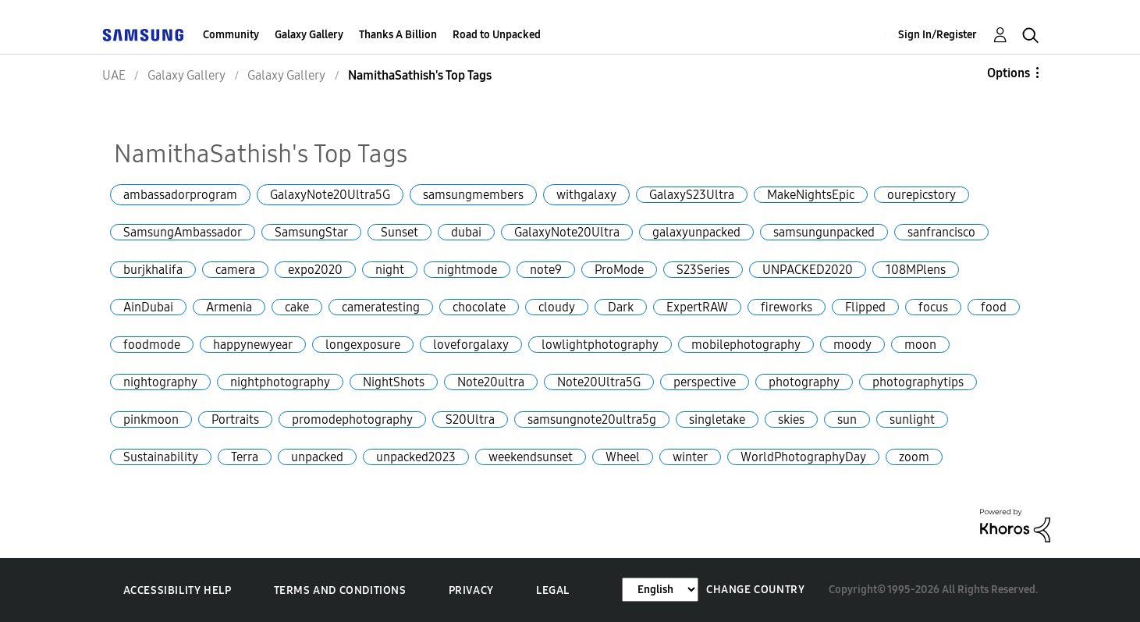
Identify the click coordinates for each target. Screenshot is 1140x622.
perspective (704, 382)
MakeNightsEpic (810, 194)
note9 (546, 269)
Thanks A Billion (398, 34)
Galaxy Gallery (309, 34)
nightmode (467, 269)
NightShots (393, 382)
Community (231, 34)
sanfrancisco (941, 232)
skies (791, 419)
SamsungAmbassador (182, 232)
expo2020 (315, 269)
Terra (244, 457)
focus (933, 307)
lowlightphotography (600, 344)
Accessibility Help (177, 590)
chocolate (479, 307)
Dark (621, 307)
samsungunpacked (824, 232)
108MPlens (916, 269)
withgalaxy (586, 194)
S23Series (703, 269)
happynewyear (253, 344)
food (994, 307)
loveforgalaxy (471, 344)
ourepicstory (921, 194)
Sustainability (160, 457)
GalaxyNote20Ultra (567, 232)
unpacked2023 (416, 457)
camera (235, 269)
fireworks (786, 307)
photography (804, 382)
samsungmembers (473, 194)
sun (847, 419)
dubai (466, 232)
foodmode (151, 344)
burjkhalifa (153, 269)
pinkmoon (151, 419)
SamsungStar (311, 232)
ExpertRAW (697, 307)
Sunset (399, 232)
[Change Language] (660, 590)
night (389, 269)
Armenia (229, 307)
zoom (914, 457)
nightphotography (280, 382)
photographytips (918, 382)
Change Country (755, 589)
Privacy (471, 590)
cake (297, 307)
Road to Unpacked (497, 34)
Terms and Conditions (340, 590)
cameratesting (381, 307)
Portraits (235, 419)
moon (920, 344)
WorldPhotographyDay (803, 457)
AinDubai (148, 307)
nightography (160, 382)
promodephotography (352, 419)
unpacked (317, 457)
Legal (553, 590)
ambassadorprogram (180, 194)
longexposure (362, 344)
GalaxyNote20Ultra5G (330, 194)
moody (852, 344)
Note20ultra (490, 382)
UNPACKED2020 (807, 269)
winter (690, 457)
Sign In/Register (937, 34)
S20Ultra (470, 419)
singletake (717, 419)
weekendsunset (530, 457)
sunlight (912, 419)
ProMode (619, 269)
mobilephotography (746, 344)
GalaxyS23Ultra (691, 194)
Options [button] (1008, 73)
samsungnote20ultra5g (591, 419)
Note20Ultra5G (599, 382)
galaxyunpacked (696, 232)
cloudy (556, 307)
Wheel (623, 457)
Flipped (865, 307)
